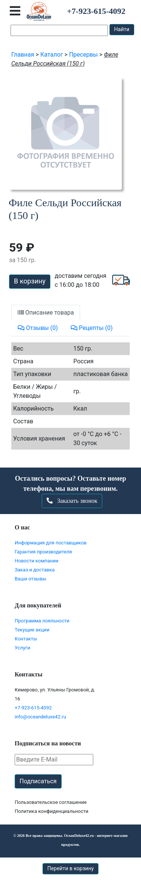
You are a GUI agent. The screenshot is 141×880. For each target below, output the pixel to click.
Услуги (22, 648)
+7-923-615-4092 (33, 708)
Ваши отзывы (30, 579)
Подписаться (38, 781)
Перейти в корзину (70, 868)
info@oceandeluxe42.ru (40, 717)
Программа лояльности (42, 621)
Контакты (26, 639)
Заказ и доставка (35, 570)
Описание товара (46, 312)
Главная (22, 54)
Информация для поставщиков (50, 543)
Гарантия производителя (43, 552)
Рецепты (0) (92, 327)
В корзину (29, 281)
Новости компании (36, 561)
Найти (122, 29)
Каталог (51, 54)
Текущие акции (32, 630)
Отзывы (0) (38, 327)
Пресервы (83, 54)
